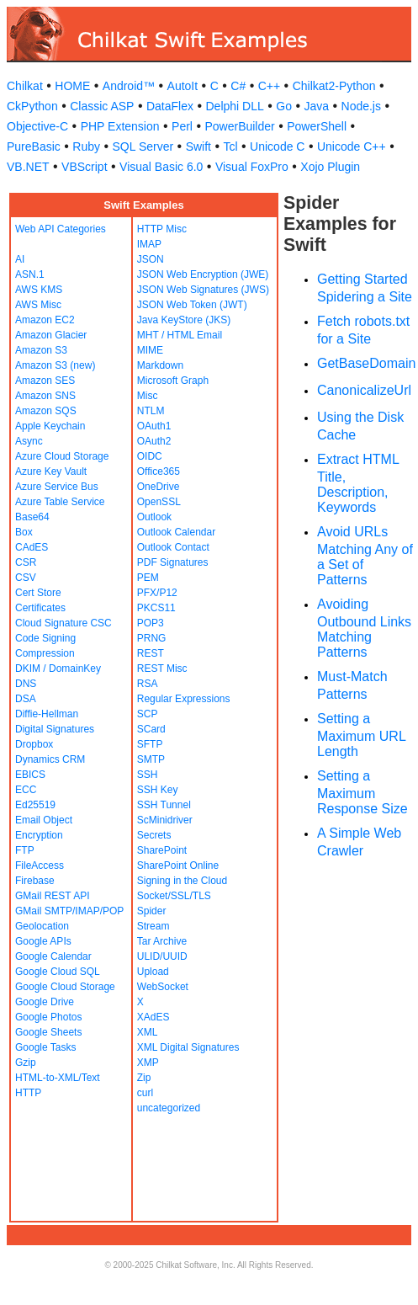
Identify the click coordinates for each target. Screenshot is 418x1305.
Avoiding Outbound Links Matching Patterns (364, 628)
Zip (144, 1078)
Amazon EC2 (45, 320)
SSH (147, 774)
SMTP (151, 759)
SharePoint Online (178, 865)
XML (147, 1032)
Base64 (32, 517)
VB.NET (28, 166)
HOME (72, 86)
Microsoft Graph (173, 380)
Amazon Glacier (51, 335)
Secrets (154, 835)
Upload (153, 971)
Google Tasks (46, 1047)
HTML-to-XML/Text (57, 1078)
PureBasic (34, 146)
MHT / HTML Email (179, 335)
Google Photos (48, 1017)
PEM (148, 577)
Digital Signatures (54, 729)
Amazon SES (45, 380)
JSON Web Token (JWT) (192, 305)
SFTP (150, 744)
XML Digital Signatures (188, 1047)
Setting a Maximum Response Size (362, 792)
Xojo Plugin (330, 166)
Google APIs (43, 941)
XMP (148, 1062)
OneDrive (158, 487)
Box (24, 532)
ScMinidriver (165, 820)
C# (238, 86)
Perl (182, 126)
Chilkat (25, 86)
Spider (152, 911)
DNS (25, 684)
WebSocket (162, 987)
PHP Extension (120, 126)
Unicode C (277, 146)
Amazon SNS (45, 396)
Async (29, 441)
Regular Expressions (183, 699)
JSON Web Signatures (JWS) (203, 290)
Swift (198, 146)
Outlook (154, 517)
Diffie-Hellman (46, 714)
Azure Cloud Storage (61, 456)
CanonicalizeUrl (364, 390)
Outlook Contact (173, 547)
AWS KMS (38, 290)
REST (150, 653)
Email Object (43, 820)
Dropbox (34, 744)
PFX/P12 (157, 593)
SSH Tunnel (164, 805)
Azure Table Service (60, 502)
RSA (147, 684)
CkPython (32, 106)
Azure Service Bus (56, 487)
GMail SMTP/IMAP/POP (69, 911)
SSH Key (157, 790)
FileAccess (39, 865)
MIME (150, 350)
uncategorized (168, 1108)
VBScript (84, 166)
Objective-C (37, 126)
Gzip (25, 1062)
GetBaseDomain (366, 363)
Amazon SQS (46, 411)
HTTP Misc (162, 229)
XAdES (153, 1017)
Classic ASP (102, 106)
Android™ (129, 86)
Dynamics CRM (50, 759)
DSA (25, 699)
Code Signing (45, 638)
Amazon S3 (41, 350)
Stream (153, 926)
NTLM (151, 411)
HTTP (28, 1093)
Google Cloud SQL (57, 971)
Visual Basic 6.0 (161, 166)
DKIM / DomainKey (58, 668)
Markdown (160, 365)
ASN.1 (30, 274)
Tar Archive (162, 941)
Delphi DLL (234, 106)
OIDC (149, 456)
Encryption (39, 835)
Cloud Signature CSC (63, 623)
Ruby (86, 146)
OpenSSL (159, 502)
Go (284, 106)
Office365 (158, 471)
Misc (147, 396)
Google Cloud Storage (65, 987)
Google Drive (44, 1002)
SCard (151, 729)
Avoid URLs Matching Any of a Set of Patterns (365, 556)
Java (316, 106)
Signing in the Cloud (182, 881)
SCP (147, 714)
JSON (150, 259)
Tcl (230, 146)
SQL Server (143, 146)
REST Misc (162, 668)
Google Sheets (48, 1032)
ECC (25, 790)
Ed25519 (35, 805)
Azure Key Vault (51, 471)
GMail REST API (52, 896)
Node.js (361, 106)
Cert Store (38, 593)
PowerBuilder (239, 126)
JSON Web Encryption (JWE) (202, 274)
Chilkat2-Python (334, 86)
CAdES (31, 547)
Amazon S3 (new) (55, 365)
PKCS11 (156, 608)
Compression (45, 653)
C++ (269, 86)
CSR (25, 562)
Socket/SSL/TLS (174, 896)
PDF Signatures (173, 562)
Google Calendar (53, 956)
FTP (24, 850)
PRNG (152, 638)
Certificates (40, 608)
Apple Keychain (50, 426)
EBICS (30, 774)
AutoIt (182, 86)
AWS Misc (38, 305)
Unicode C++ (351, 146)
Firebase (35, 881)
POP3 (150, 623)
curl (145, 1093)
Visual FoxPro (251, 166)
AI (19, 259)
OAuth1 (154, 426)
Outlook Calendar (176, 532)
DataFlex (169, 106)
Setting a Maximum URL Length (361, 735)
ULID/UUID (162, 956)
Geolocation (42, 926)
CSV (25, 577)
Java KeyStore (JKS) (183, 320)
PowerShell (317, 126)
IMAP (149, 244)
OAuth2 (154, 441)
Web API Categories (60, 229)
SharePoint (162, 850)
